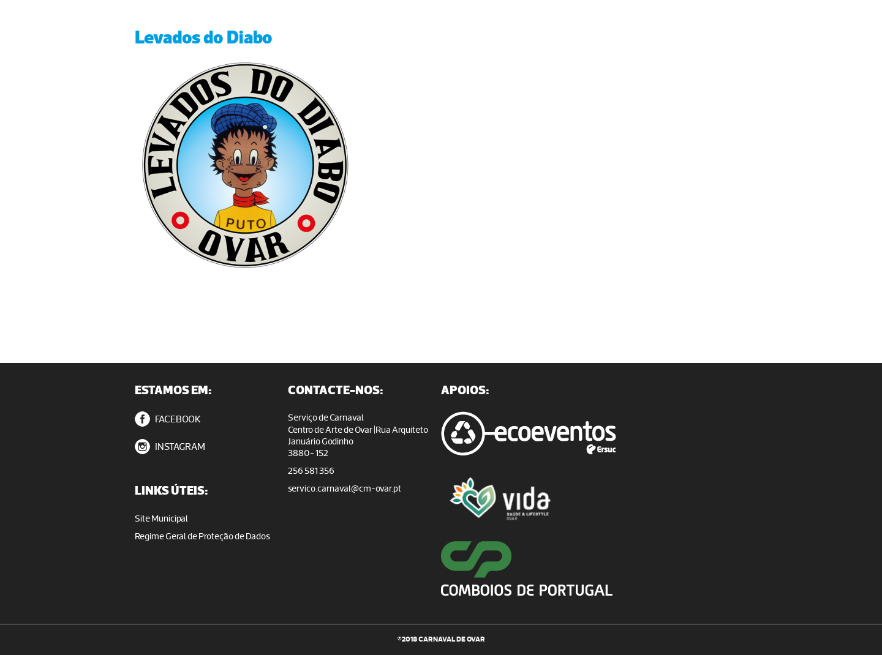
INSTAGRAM (170, 446)
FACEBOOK (168, 419)
